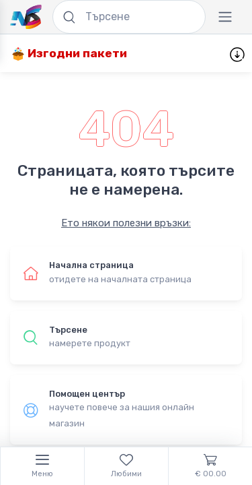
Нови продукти (185, 54)
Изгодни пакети (69, 53)
